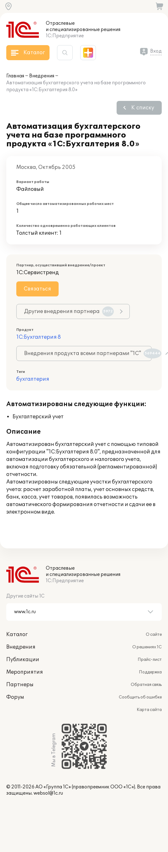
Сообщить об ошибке (140, 697)
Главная (15, 76)
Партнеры (20, 685)
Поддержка (150, 672)
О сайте (154, 634)
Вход (156, 51)
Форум (15, 697)
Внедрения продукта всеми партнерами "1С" (88, 353)
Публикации (22, 659)
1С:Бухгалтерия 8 (38, 337)
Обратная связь (146, 684)
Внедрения (41, 76)
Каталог (17, 634)
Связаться (37, 289)
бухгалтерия (32, 379)
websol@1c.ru (48, 793)
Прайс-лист (150, 659)
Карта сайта (149, 709)
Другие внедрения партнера (69, 311)
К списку (142, 108)
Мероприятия (24, 672)
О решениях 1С (147, 647)
